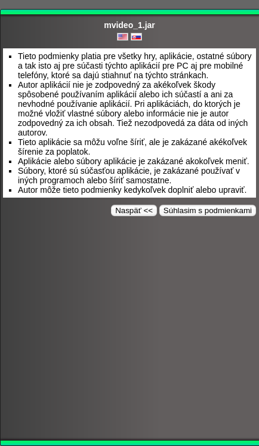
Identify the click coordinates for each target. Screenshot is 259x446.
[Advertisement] (129, 331)
